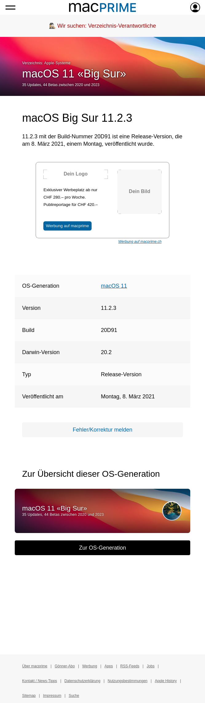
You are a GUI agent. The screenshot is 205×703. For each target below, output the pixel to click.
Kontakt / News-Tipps (39, 681)
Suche (74, 695)
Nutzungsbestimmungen (127, 681)
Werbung (89, 666)
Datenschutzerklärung (83, 681)
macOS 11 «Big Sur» (74, 73)
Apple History (166, 681)
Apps (108, 666)
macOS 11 (114, 286)
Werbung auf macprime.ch (140, 241)
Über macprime (34, 666)
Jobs (150, 666)
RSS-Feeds (129, 666)
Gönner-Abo (65, 666)
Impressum (52, 695)
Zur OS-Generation (102, 548)
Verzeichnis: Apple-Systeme (46, 63)
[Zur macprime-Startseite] (102, 7)
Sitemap (29, 695)
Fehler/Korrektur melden (102, 430)
